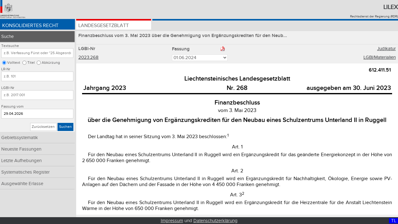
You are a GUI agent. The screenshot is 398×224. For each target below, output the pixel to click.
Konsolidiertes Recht (30, 26)
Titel (31, 62)
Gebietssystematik (19, 137)
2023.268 (88, 57)
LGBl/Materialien (379, 57)
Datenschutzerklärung (215, 220)
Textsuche (10, 46)
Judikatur (386, 48)
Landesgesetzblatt (103, 26)
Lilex (390, 7)
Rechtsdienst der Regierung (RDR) (374, 16)
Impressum (172, 220)
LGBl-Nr (7, 88)
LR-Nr (5, 69)
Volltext (13, 62)
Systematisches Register (25, 172)
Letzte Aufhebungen (21, 160)
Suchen (65, 126)
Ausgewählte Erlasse (22, 183)
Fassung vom (12, 106)
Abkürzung (51, 62)
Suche (7, 36)
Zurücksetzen (43, 126)
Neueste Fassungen (21, 149)
